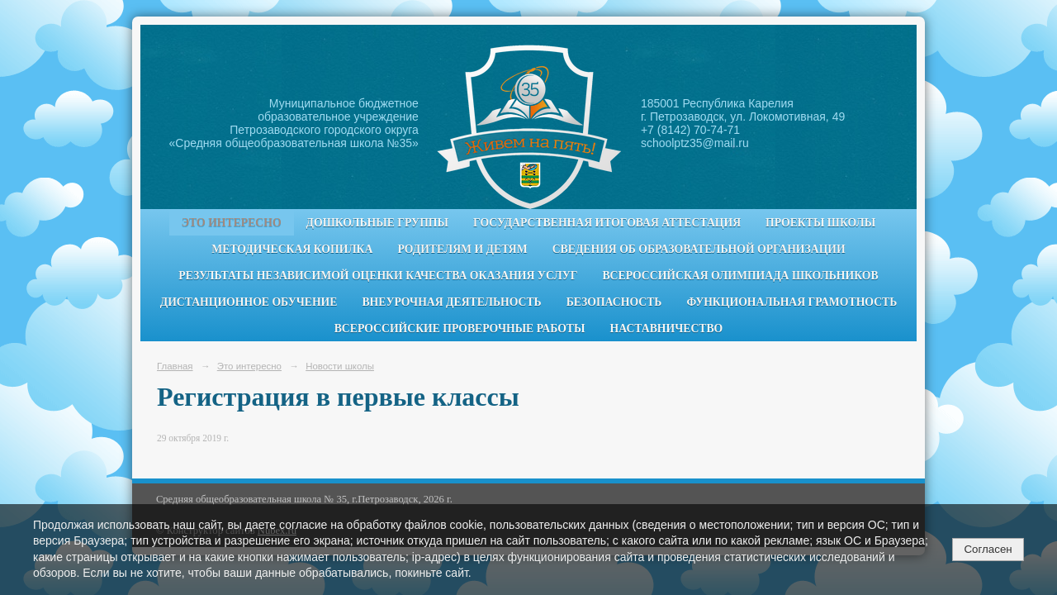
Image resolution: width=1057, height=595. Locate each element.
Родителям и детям (462, 249)
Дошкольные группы (377, 223)
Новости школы (340, 366)
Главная (175, 366)
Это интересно (232, 223)
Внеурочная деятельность (451, 302)
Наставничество (666, 328)
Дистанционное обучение (249, 302)
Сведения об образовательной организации (699, 249)
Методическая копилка (291, 249)
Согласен (988, 549)
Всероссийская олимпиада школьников (740, 275)
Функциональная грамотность (791, 302)
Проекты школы (820, 223)
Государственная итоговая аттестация (607, 223)
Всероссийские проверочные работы (459, 328)
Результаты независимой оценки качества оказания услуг (377, 275)
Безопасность (614, 302)
